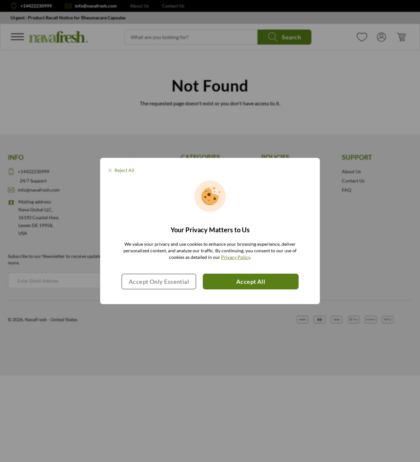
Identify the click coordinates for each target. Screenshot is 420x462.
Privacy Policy (235, 257)
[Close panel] (121, 170)
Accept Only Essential (159, 281)
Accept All (250, 281)
